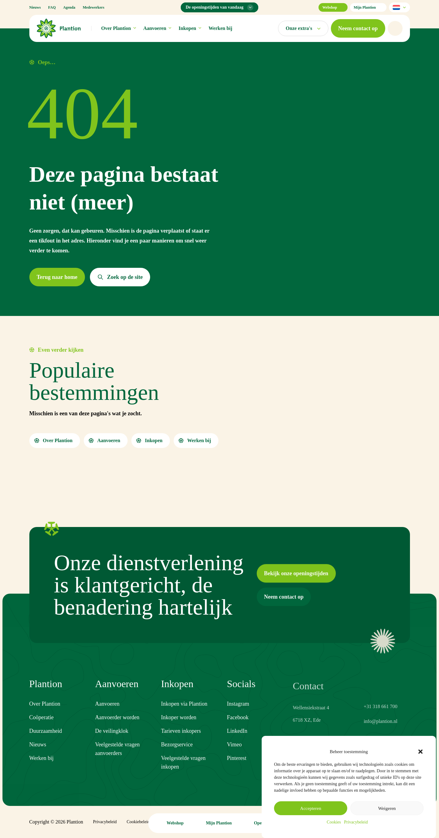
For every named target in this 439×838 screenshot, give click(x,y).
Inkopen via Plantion (184, 713)
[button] (420, 752)
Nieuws (35, 7)
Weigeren (387, 808)
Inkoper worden (178, 727)
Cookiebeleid (138, 821)
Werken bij (220, 28)
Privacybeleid (356, 822)
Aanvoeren (157, 28)
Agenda (69, 7)
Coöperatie (41, 718)
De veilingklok (111, 736)
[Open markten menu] (303, 28)
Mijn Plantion (368, 7)
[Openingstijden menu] (219, 7)
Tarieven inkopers (181, 740)
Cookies (334, 822)
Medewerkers (93, 7)
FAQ (52, 7)
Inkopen (190, 28)
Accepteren (310, 808)
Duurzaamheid (45, 731)
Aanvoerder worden (117, 723)
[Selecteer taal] (399, 7)
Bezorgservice (177, 754)
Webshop (333, 7)
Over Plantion (118, 28)
